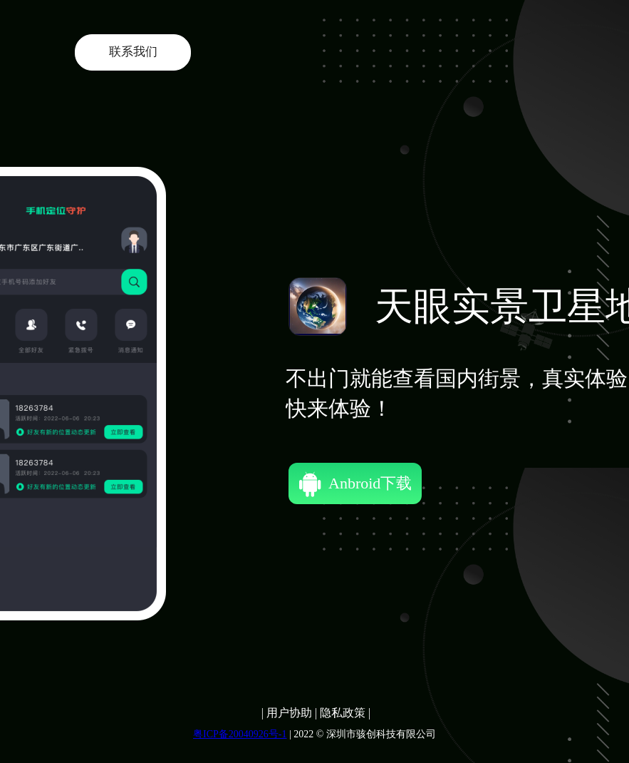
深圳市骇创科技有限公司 (381, 734)
